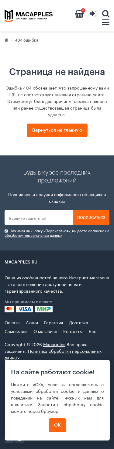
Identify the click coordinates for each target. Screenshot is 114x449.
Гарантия (53, 322)
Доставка (78, 322)
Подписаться (91, 217)
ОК (57, 425)
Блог (93, 331)
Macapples (54, 344)
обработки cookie (55, 390)
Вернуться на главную (57, 130)
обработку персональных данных (33, 235)
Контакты (73, 331)
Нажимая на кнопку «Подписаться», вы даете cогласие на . (57, 232)
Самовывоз (16, 331)
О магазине (45, 331)
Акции (32, 322)
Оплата (12, 322)
